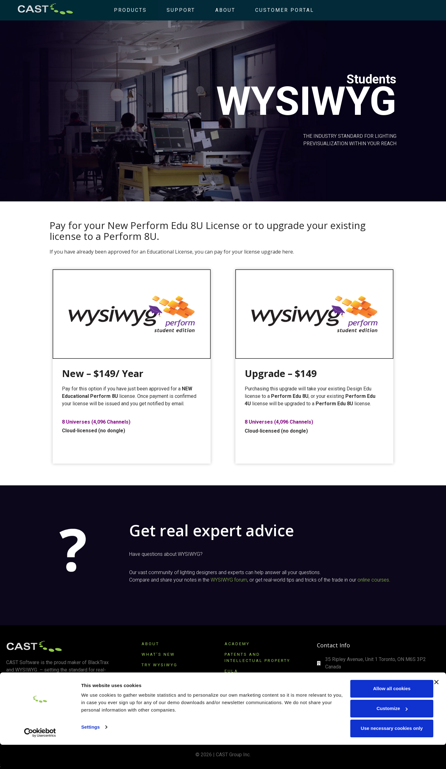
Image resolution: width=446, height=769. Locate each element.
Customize (378, 732)
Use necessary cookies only (378, 752)
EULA (231, 671)
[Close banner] (436, 706)
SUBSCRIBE (157, 686)
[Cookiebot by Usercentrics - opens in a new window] (40, 757)
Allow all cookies (378, 713)
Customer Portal (279, 10)
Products (125, 10)
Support (175, 10)
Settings (90, 751)
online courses (373, 580)
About (220, 10)
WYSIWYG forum (229, 580)
